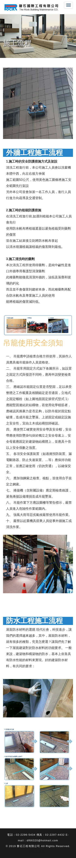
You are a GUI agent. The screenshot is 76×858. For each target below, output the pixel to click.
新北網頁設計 (38, 851)
